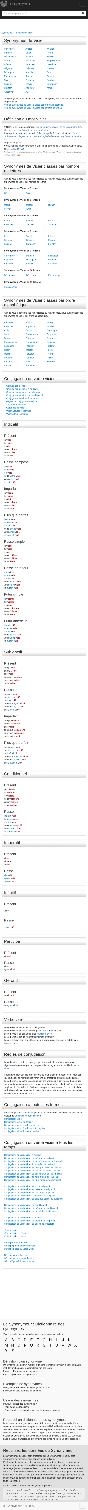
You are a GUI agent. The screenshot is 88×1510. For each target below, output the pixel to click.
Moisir (7, 60)
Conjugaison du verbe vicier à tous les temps (38, 1144)
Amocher (30, 72)
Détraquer (9, 72)
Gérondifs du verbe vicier (16, 1255)
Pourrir (50, 52)
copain (13, 1374)
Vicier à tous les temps (17, 414)
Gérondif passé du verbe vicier (19, 1261)
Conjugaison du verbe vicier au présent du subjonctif (29, 1189)
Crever (29, 84)
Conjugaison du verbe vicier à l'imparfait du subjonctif (30, 1195)
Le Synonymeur (20, 3)
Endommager (10, 76)
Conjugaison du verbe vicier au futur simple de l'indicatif (31, 1177)
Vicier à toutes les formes (18, 411)
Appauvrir (9, 92)
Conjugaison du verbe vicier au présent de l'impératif (29, 1220)
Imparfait (11, 489)
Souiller (50, 56)
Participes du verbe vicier (16, 1242)
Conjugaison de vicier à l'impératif (22, 398)
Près (15, 1371)
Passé (9, 690)
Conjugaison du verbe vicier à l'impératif (23, 1217)
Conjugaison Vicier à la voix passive (21, 1131)
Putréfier (8, 52)
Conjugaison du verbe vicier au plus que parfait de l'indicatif (33, 1167)
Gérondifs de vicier (15, 407)
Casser (50, 68)
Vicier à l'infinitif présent (15, 1233)
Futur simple (13, 594)
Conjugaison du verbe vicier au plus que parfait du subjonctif (33, 1199)
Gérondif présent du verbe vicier (19, 1258)
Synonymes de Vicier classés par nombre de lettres (41, 168)
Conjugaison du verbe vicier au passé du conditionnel (30, 1211)
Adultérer (30, 88)
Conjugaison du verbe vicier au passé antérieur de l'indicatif (33, 1173)
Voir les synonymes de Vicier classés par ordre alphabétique (33, 105)
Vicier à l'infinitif (11, 1230)
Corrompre (9, 49)
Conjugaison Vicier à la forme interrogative (25, 1128)
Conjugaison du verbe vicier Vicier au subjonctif (27, 1186)
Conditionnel (15, 773)
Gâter (28, 52)
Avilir (28, 92)
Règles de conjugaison (24, 1054)
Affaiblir (50, 88)
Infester (7, 64)
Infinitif (10, 892)
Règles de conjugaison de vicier (21, 401)
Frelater (8, 88)
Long (5, 1387)
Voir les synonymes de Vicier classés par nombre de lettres (33, 108)
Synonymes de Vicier (24, 40)
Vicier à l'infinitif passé (15, 1236)
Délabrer (30, 68)
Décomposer (10, 56)
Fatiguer (8, 84)
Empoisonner (53, 60)
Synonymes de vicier (16, 404)
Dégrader (8, 68)
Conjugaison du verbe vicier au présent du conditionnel (31, 1208)
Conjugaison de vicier (16, 386)
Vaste (12, 1387)
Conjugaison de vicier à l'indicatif (22, 389)
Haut (18, 1387)
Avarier (50, 49)
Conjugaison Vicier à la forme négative (23, 1125)
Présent (10, 436)
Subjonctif (13, 652)
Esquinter (30, 64)
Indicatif (11, 424)
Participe (12, 941)
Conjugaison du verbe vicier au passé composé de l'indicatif (33, 1161)
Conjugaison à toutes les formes (33, 1104)
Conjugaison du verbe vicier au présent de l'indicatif (29, 1158)
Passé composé (16, 462)
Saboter (51, 72)
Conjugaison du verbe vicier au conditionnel (25, 1205)
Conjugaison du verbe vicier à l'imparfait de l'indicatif (29, 1164)
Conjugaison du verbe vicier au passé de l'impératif (29, 1224)
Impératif (12, 842)
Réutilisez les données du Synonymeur (38, 1450)
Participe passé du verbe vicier (19, 1249)
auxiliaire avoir (45, 1034)
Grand (48, 1387)
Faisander (30, 60)
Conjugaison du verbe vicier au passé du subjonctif (29, 1192)
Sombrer (51, 80)
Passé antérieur (16, 568)
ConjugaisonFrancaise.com (28, 1115)
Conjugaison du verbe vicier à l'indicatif (23, 1155)
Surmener (52, 84)
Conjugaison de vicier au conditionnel (24, 395)
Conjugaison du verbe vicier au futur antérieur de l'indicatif (32, 1180)
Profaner (30, 80)
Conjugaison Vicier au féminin (18, 1122)
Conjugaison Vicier (13, 1119)
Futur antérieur (15, 621)
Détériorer (52, 64)
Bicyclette (8, 1390)
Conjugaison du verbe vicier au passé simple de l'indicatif (32, 1170)
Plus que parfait (16, 515)
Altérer (29, 49)
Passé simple (14, 541)
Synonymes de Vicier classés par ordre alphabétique (39, 302)
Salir (6, 80)
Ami (5, 1374)
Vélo (18, 1390)
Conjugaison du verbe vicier (29, 378)
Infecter (29, 56)
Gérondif (12, 980)
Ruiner (29, 76)
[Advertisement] (44, 24)
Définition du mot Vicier (25, 119)
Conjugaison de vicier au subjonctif (23, 392)
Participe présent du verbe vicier (20, 1245)
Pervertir (51, 76)
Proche (6, 1371)
